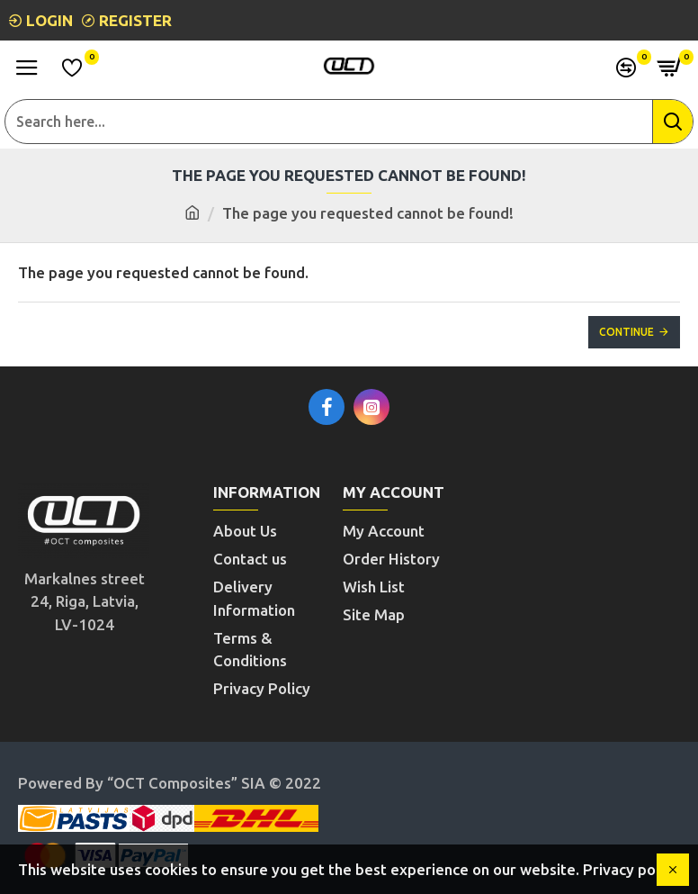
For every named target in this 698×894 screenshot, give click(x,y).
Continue (626, 332)
